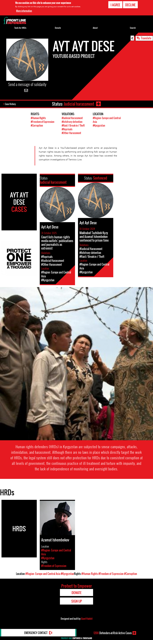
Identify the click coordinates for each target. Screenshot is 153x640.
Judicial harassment (79, 104)
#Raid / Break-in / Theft (73, 125)
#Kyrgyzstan (99, 125)
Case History (10, 104)
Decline (130, 4)
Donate (58, 27)
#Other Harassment (71, 133)
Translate (146, 38)
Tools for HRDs (20, 27)
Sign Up (76, 601)
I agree (115, 4)
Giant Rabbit (86, 618)
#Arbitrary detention (72, 122)
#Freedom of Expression (42, 122)
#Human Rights (38, 118)
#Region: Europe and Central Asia (42, 574)
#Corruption (37, 125)
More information (24, 10)
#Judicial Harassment (72, 118)
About (95, 27)
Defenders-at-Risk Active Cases (113, 633)
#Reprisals (67, 129)
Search (133, 27)
